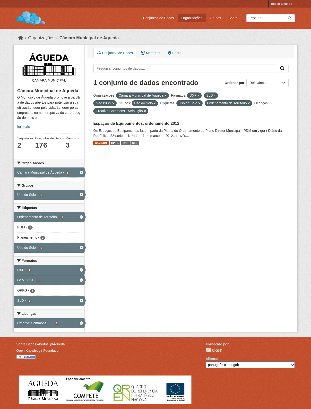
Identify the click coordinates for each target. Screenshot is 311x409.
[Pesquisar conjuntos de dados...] (270, 18)
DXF (125, 143)
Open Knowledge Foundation (38, 350)
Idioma (211, 359)
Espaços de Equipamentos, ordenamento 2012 (136, 123)
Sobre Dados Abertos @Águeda (40, 344)
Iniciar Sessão (281, 4)
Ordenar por (234, 83)
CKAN (214, 349)
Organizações (191, 18)
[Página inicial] (20, 37)
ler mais (23, 127)
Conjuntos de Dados (158, 18)
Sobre (232, 18)
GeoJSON (101, 143)
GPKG (115, 143)
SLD (134, 143)
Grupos (215, 18)
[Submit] (289, 18)
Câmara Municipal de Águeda (89, 37)
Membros (150, 53)
